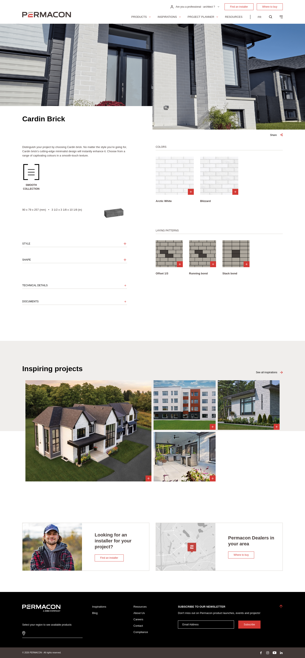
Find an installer (239, 6)
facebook (260, 652)
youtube (274, 652)
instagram (267, 652)
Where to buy (269, 6)
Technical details (35, 285)
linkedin (281, 652)
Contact (138, 625)
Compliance (140, 632)
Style (26, 243)
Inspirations (167, 16)
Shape (26, 259)
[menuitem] (259, 16)
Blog (95, 613)
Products (139, 16)
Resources (233, 16)
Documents (30, 301)
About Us (139, 613)
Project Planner (201, 16)
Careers (138, 619)
